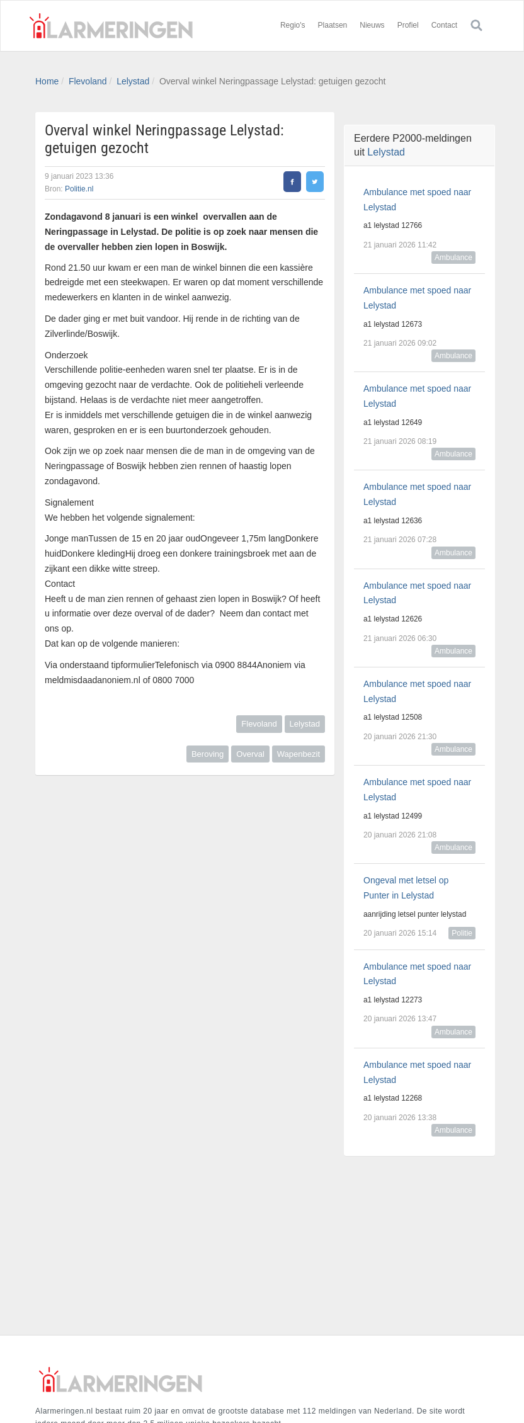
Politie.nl (79, 188)
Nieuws (372, 25)
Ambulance (453, 257)
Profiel (408, 25)
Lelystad (133, 81)
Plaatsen (333, 25)
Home (47, 81)
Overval (250, 754)
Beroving (207, 754)
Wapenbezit (298, 754)
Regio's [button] (292, 25)
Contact (444, 25)
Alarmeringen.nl (111, 26)
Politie (462, 933)
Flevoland (88, 81)
